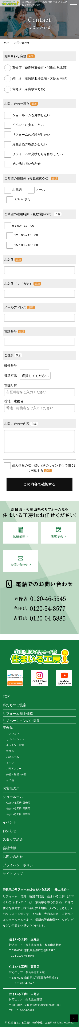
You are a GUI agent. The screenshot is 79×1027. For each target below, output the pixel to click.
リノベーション (15, 739)
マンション (12, 733)
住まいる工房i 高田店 (18, 808)
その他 (10, 780)
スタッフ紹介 (13, 839)
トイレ (10, 762)
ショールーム (13, 797)
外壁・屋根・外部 (16, 774)
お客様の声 (11, 788)
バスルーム (12, 756)
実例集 (8, 728)
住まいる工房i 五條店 (18, 802)
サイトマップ (13, 873)
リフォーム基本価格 (18, 713)
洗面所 (10, 751)
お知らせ (9, 831)
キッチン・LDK (15, 745)
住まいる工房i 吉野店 (18, 814)
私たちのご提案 (14, 705)
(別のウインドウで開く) (58, 465)
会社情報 (9, 848)
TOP (6, 42)
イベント (9, 822)
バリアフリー (13, 768)
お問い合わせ (13, 856)
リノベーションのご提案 (21, 720)
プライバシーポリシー (19, 865)
